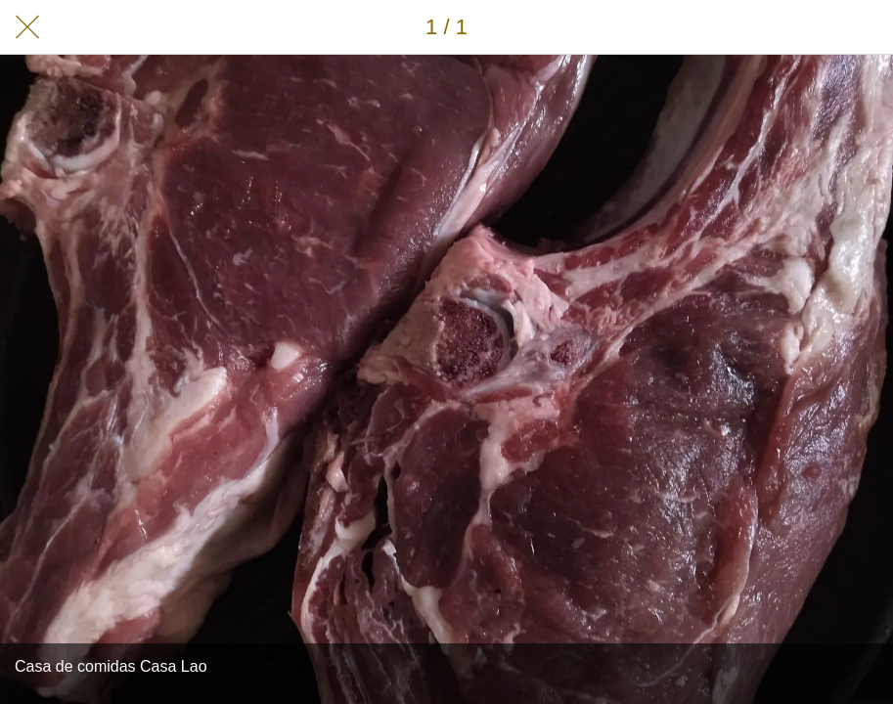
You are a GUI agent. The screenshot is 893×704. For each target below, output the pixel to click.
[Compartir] (814, 27)
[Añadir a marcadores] (865, 27)
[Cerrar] (27, 27)
